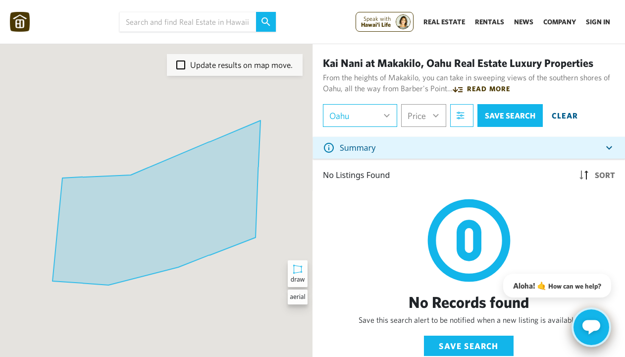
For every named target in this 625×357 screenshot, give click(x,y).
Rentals (489, 22)
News (523, 22)
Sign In (598, 22)
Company (559, 22)
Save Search (468, 346)
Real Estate (444, 22)
